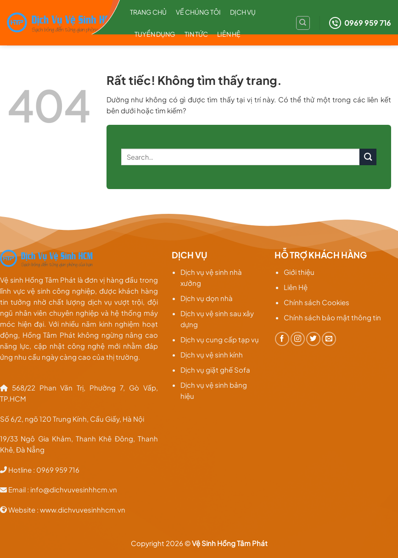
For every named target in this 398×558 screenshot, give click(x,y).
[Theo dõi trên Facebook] (282, 339)
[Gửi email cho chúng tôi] (329, 339)
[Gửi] (367, 157)
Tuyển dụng (155, 34)
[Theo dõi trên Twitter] (313, 339)
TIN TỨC (196, 34)
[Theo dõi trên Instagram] (298, 339)
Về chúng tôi (198, 12)
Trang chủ (148, 12)
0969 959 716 (360, 23)
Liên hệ (229, 34)
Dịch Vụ (243, 12)
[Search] (303, 23)
